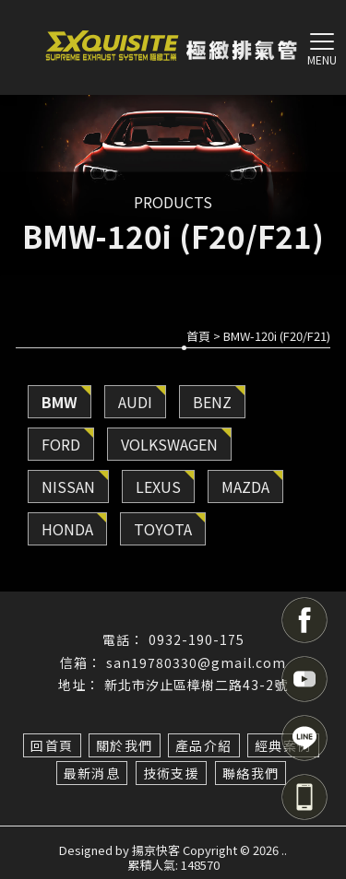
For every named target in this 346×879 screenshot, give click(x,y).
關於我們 (124, 745)
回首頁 (51, 745)
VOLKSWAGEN (169, 444)
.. (284, 850)
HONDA (67, 529)
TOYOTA (163, 529)
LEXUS (158, 486)
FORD (61, 444)
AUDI (135, 402)
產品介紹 (204, 745)
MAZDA (245, 486)
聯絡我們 (251, 773)
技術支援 (171, 773)
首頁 (198, 336)
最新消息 (92, 773)
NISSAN (68, 486)
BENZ (212, 402)
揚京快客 (156, 850)
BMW (60, 402)
